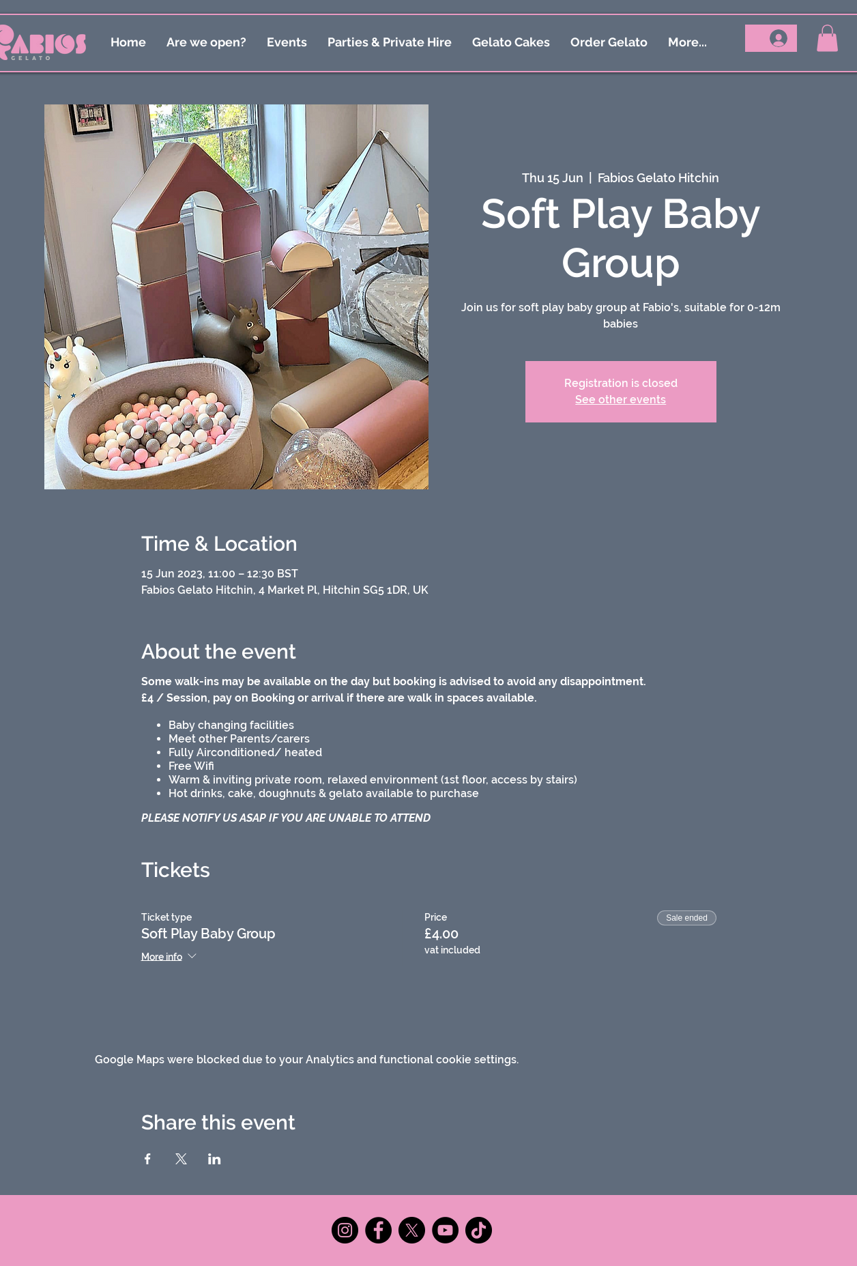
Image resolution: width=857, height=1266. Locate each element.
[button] (827, 38)
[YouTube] (445, 1230)
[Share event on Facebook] (147, 1158)
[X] (411, 1230)
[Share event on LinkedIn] (214, 1158)
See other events (620, 399)
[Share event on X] (181, 1158)
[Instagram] (345, 1230)
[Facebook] (378, 1230)
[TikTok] (478, 1230)
